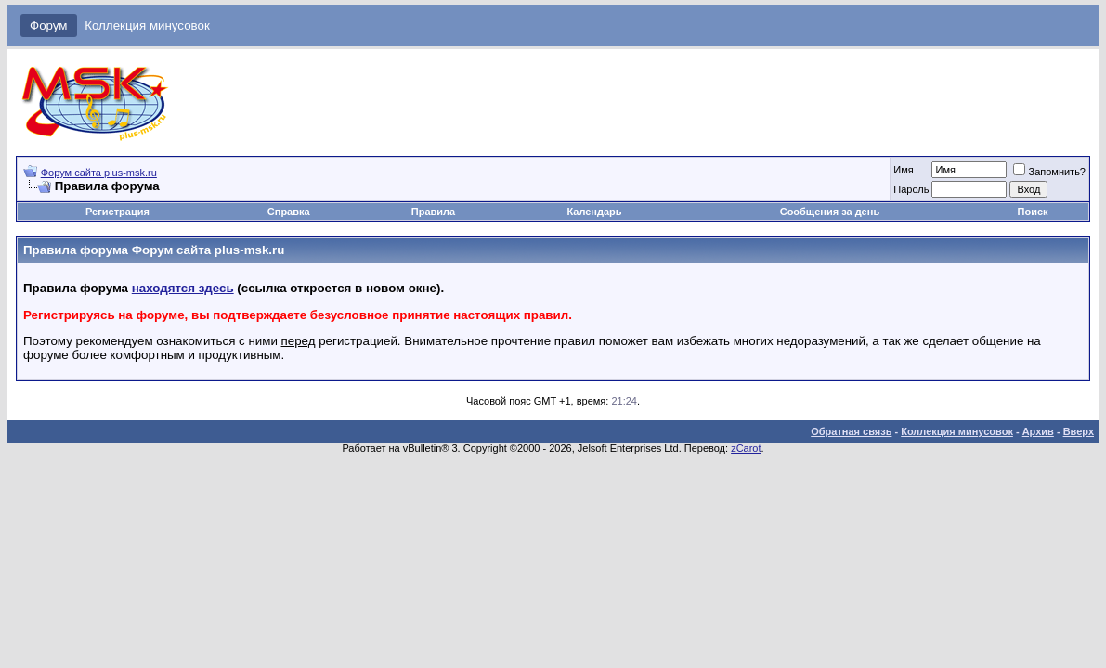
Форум (49, 25)
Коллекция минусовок (147, 25)
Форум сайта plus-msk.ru (99, 172)
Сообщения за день (829, 211)
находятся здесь (183, 288)
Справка (288, 211)
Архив (1038, 431)
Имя (903, 169)
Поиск (1033, 211)
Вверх (1078, 431)
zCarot (746, 448)
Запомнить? (1049, 171)
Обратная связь (851, 431)
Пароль (911, 189)
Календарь (593, 211)
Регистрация (117, 211)
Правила (433, 211)
